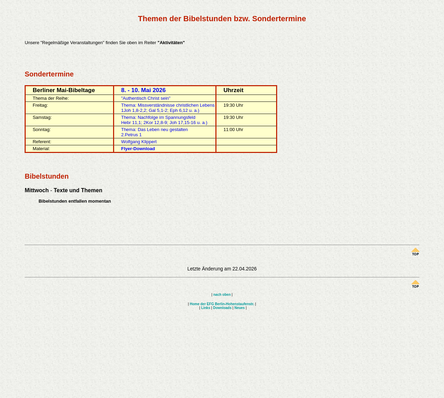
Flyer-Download (138, 148)
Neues (239, 308)
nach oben (222, 295)
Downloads (222, 308)
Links (205, 308)
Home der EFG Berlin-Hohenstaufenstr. (222, 304)
